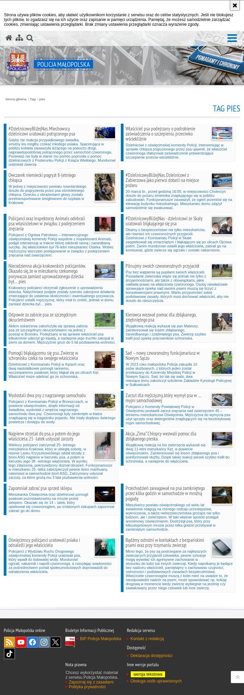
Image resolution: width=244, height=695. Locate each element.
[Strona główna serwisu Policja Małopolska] (8, 38)
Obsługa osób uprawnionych (155, 681)
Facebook (32, 642)
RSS (9, 642)
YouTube (21, 642)
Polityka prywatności (87, 686)
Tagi (33, 99)
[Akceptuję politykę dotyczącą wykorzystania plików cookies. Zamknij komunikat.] (235, 5)
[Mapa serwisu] (19, 38)
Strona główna (15, 99)
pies (42, 99)
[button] (232, 38)
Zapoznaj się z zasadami (91, 682)
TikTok (9, 653)
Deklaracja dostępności (151, 655)
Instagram (44, 642)
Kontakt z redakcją (147, 638)
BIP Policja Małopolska (100, 638)
